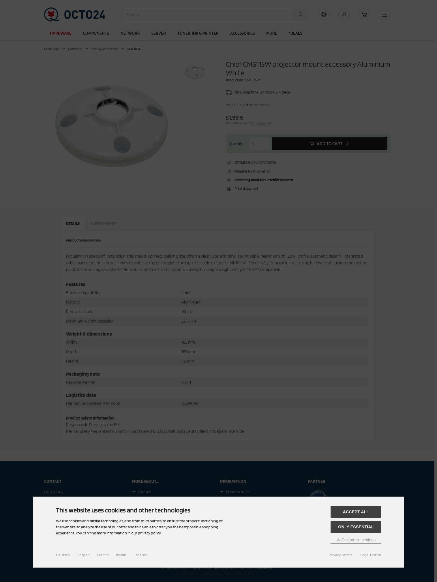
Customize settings (356, 540)
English (83, 555)
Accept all (356, 512)
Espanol (140, 555)
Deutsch (63, 555)
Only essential (356, 527)
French (103, 555)
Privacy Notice (340, 555)
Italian (121, 555)
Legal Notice (370, 555)
